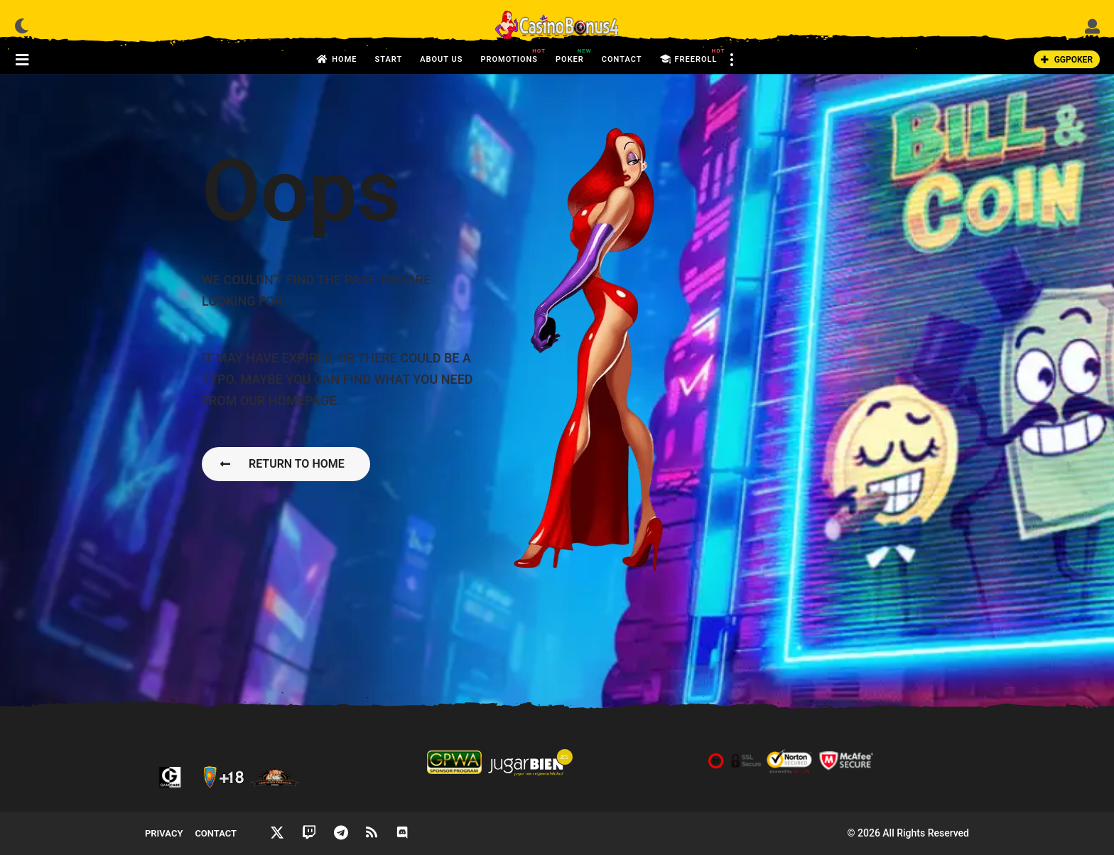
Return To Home (282, 463)
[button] (21, 25)
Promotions (509, 55)
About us (441, 59)
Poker (570, 55)
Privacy (164, 833)
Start (388, 59)
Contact (622, 59)
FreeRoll (689, 59)
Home (337, 59)
